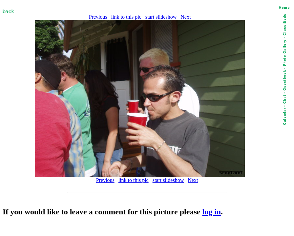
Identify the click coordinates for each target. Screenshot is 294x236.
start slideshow (161, 17)
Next (185, 17)
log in (211, 211)
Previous (98, 17)
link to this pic (126, 17)
